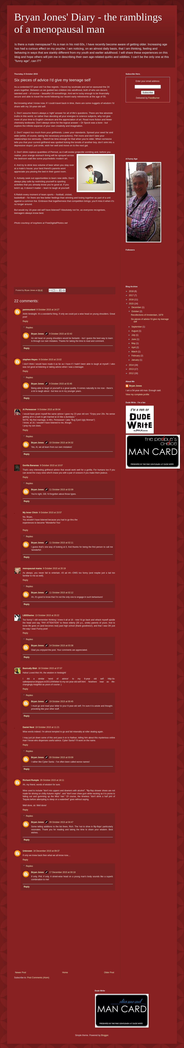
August (135, 331)
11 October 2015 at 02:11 (61, 542)
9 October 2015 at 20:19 (54, 568)
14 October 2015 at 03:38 (61, 645)
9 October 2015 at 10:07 (51, 465)
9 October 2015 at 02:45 (60, 384)
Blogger (104, 1035)
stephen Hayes (30, 359)
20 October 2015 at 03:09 (61, 757)
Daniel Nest (28, 727)
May (133, 343)
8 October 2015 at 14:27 (47, 309)
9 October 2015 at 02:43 (60, 334)
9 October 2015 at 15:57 (50, 512)
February (135, 355)
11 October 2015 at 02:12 (61, 592)
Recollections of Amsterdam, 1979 (147, 315)
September (136, 327)
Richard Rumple (31, 780)
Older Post (109, 972)
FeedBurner (153, 98)
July (133, 335)
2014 (131, 365)
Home (65, 972)
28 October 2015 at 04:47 (61, 822)
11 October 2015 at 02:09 (61, 489)
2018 (131, 291)
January (135, 360)
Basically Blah (30, 668)
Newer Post (20, 972)
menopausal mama (32, 568)
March (134, 351)
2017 (131, 295)
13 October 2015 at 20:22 (47, 615)
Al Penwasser (29, 409)
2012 (131, 373)
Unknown (27, 851)
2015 (131, 303)
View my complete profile (137, 394)
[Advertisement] (64, 956)
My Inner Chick (30, 512)
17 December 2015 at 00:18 (62, 872)
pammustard (29, 309)
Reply (25, 321)
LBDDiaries (28, 615)
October (135, 311)
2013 (131, 369)
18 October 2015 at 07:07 (50, 668)
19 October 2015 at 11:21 (47, 727)
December (136, 307)
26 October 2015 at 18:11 (52, 780)
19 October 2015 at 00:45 (61, 701)
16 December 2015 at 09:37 (46, 851)
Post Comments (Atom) (38, 977)
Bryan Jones (37, 334)
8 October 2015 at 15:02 (50, 359)
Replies (29, 327)
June (134, 339)
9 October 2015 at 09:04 (49, 409)
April (133, 347)
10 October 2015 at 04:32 (61, 442)
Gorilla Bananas (31, 465)
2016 (131, 299)
